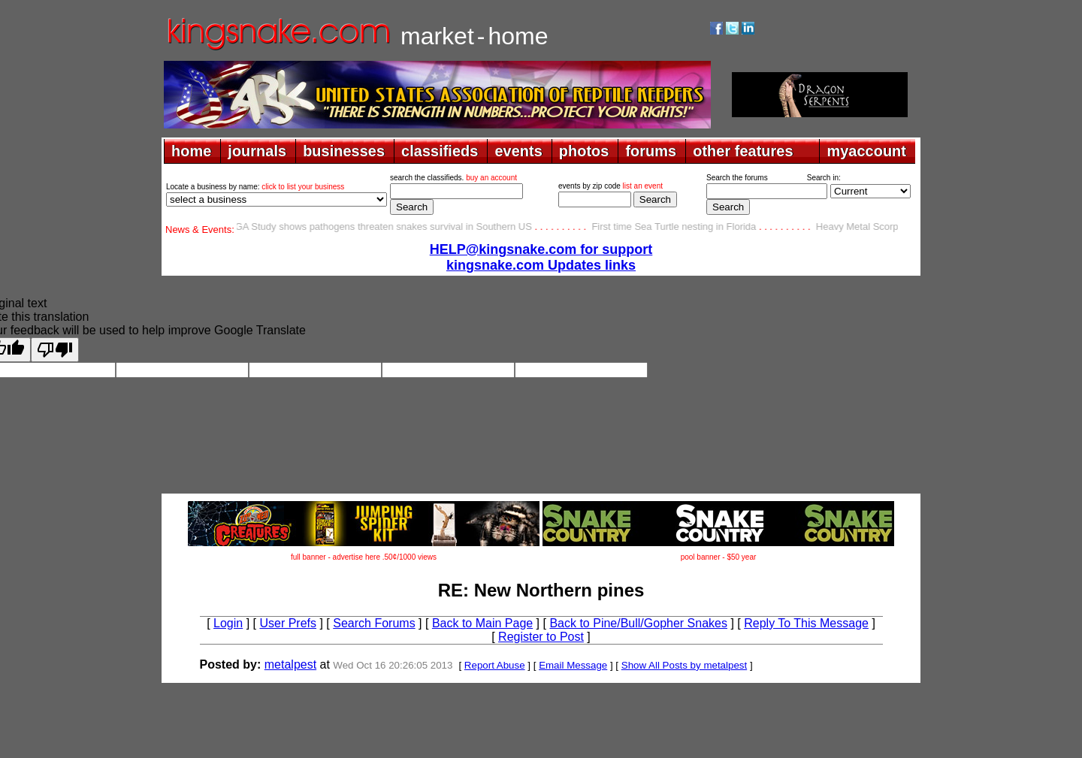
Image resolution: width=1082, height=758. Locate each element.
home (191, 151)
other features (743, 151)
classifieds (439, 151)
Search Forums (374, 623)
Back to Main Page (482, 623)
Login (228, 623)
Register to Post (541, 636)
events (518, 151)
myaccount (866, 151)
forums (650, 151)
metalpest (290, 664)
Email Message (573, 665)
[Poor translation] (55, 349)
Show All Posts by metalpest (684, 665)
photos (584, 151)
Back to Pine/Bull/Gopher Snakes (638, 623)
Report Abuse (494, 665)
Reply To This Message (806, 623)
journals (257, 151)
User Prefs (287, 623)
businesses (344, 151)
